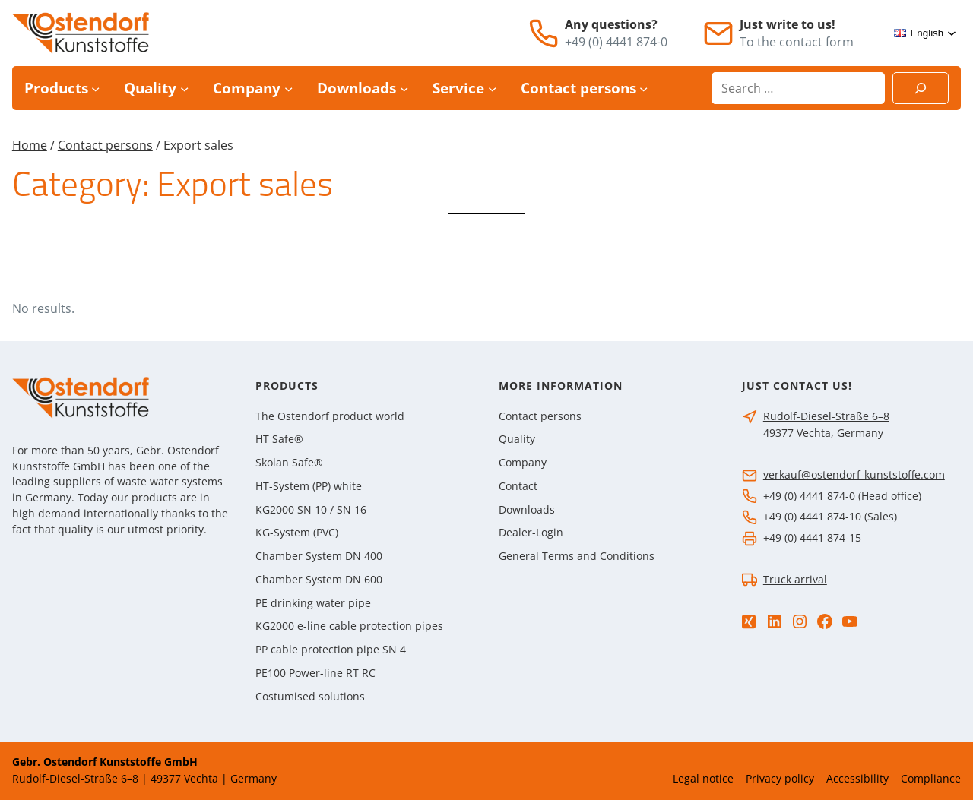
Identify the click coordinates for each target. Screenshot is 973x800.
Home (29, 145)
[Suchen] (920, 88)
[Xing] (749, 622)
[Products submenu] (95, 88)
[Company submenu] (288, 88)
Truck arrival (795, 579)
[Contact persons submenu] (643, 88)
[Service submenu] (492, 88)
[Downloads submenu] (404, 88)
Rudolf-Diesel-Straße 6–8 (826, 416)
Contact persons (105, 145)
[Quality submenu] (184, 88)
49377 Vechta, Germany (823, 432)
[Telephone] (543, 33)
